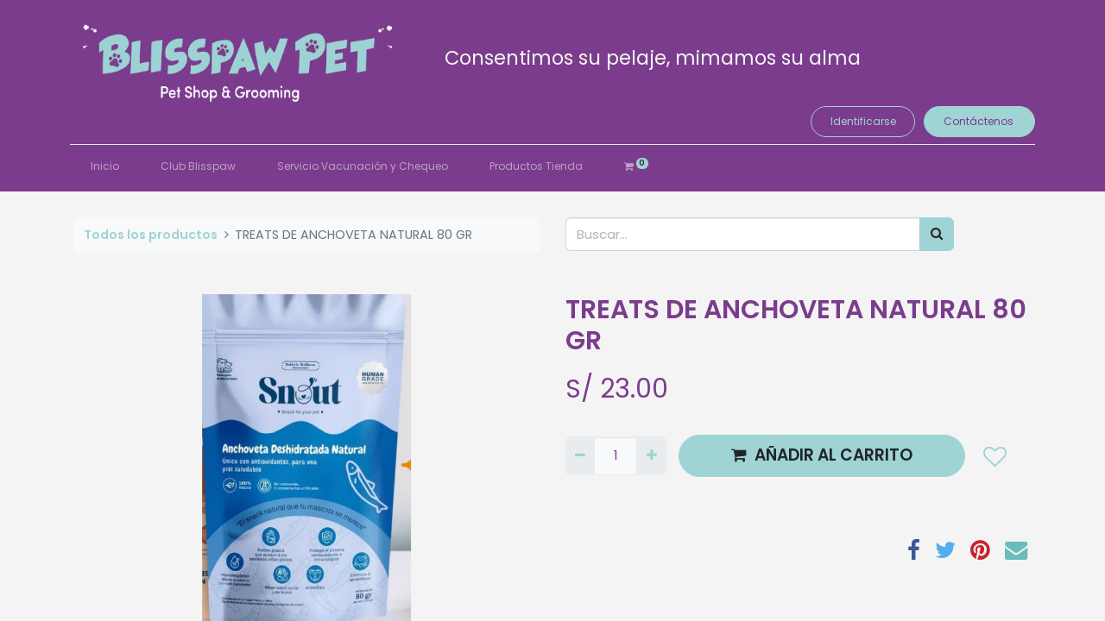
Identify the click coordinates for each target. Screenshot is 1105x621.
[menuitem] (108, 166)
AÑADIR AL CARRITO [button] (821, 455)
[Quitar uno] (580, 455)
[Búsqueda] (936, 234)
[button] (994, 456)
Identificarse (859, 121)
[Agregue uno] (651, 455)
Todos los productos (151, 234)
